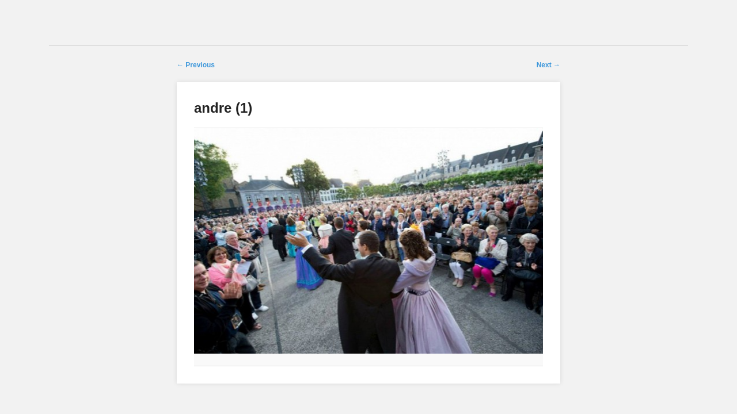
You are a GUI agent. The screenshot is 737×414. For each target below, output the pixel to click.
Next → (548, 65)
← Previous (196, 65)
